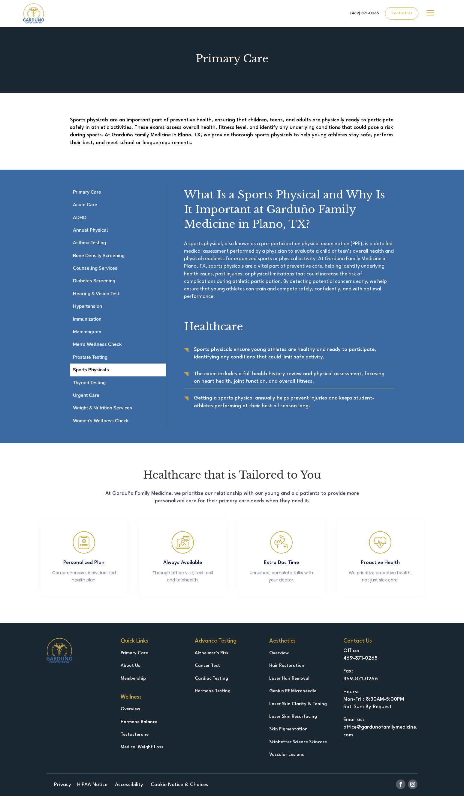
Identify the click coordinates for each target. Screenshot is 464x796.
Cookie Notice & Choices (178, 784)
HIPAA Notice (92, 784)
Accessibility (128, 784)
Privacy (62, 784)
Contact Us (401, 13)
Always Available (182, 562)
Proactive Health (380, 562)
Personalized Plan (83, 562)
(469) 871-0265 (364, 13)
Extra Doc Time (281, 562)
